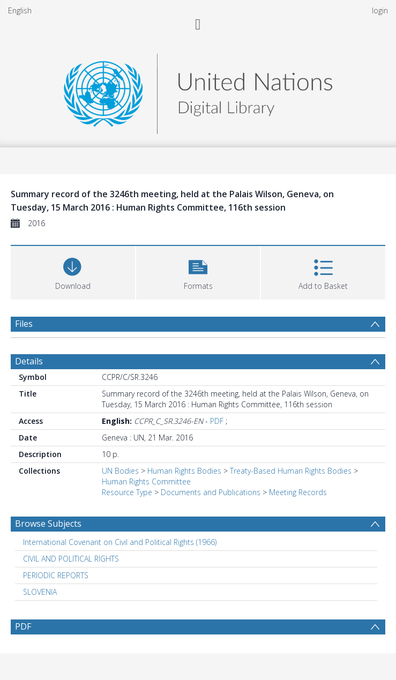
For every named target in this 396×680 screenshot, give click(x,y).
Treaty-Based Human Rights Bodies (291, 471)
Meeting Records (298, 492)
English (20, 10)
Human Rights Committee (146, 481)
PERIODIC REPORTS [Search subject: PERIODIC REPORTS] (55, 575)
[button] (198, 271)
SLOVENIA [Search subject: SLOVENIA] (40, 592)
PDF (216, 421)
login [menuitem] (380, 10)
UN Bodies (120, 471)
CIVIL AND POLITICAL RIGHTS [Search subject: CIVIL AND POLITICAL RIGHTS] (71, 559)
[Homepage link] (197, 90)
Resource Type (127, 492)
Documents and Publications (210, 492)
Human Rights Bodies (184, 471)
